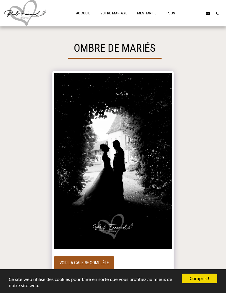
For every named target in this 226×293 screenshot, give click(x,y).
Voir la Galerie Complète (84, 262)
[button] (199, 13)
